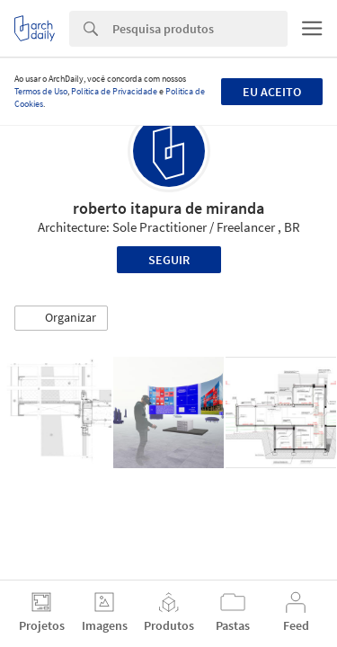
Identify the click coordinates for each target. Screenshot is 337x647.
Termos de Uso (40, 91)
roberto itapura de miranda (168, 208)
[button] (61, 318)
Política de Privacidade (114, 91)
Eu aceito (272, 92)
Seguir (169, 260)
